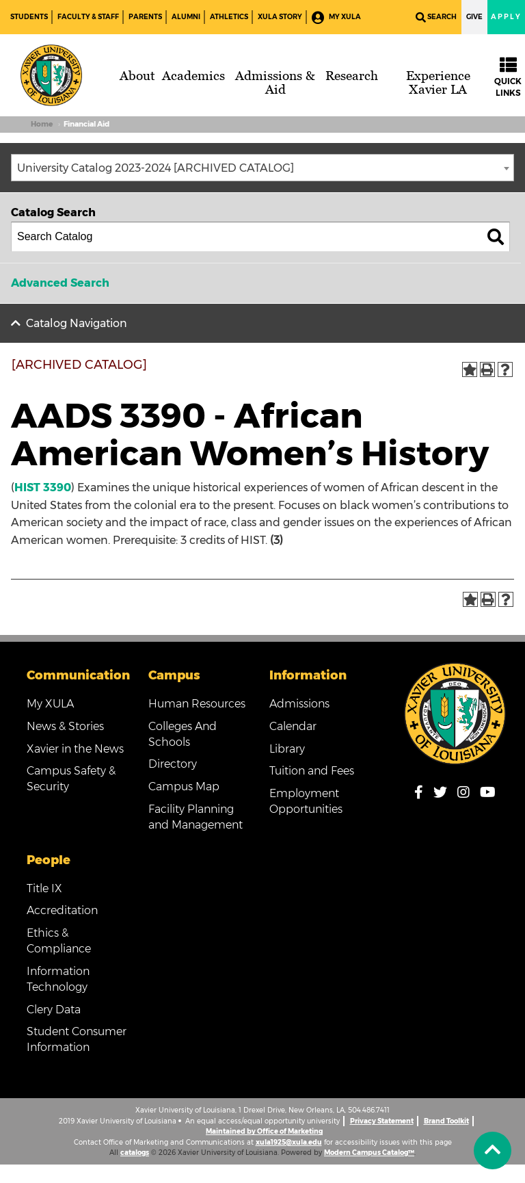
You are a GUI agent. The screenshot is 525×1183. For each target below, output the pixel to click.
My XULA (336, 17)
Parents (145, 16)
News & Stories (65, 726)
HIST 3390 (42, 487)
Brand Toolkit (446, 1121)
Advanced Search (60, 282)
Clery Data (54, 1009)
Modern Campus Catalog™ (369, 1152)
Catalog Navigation (76, 323)
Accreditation (62, 910)
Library (287, 748)
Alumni (186, 16)
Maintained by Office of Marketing (264, 1131)
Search (436, 17)
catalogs (134, 1152)
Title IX (44, 888)
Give (474, 16)
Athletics (229, 16)
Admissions (299, 703)
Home (42, 124)
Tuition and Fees (311, 770)
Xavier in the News (75, 748)
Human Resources (196, 703)
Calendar (293, 726)
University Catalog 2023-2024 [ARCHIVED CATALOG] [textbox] (155, 167)
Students (29, 16)
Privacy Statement (382, 1121)
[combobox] (262, 167)
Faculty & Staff (88, 16)
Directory (172, 763)
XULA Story (280, 16)
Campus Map (183, 786)
